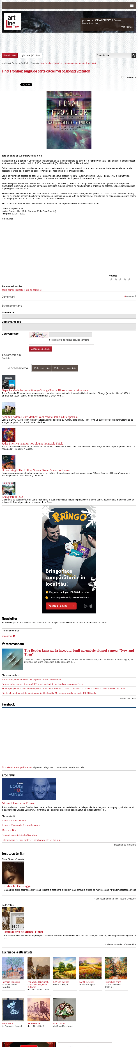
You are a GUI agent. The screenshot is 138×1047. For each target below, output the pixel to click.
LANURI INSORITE (62, 982)
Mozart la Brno (9, 830)
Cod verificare (10, 333)
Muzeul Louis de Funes (18, 803)
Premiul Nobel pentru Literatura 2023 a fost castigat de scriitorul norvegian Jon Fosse (42, 684)
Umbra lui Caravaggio (17, 886)
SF (41, 290)
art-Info (25, 63)
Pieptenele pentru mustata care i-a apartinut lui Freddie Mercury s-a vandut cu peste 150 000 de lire (49, 693)
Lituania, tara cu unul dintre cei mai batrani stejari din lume (32, 840)
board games (8, 290)
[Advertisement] (69, 42)
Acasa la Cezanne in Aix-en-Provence (21, 825)
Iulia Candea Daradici (9, 985)
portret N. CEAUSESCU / (98, 20)
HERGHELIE (33, 1023)
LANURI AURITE (87, 982)
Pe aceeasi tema (17, 368)
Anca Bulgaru (62, 984)
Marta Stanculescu (91, 23)
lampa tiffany (59, 1023)
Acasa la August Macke (14, 820)
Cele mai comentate (65, 368)
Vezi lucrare (127, 27)
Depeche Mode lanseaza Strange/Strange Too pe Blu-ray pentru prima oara (45, 390)
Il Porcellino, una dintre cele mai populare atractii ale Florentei (31, 679)
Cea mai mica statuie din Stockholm (20, 835)
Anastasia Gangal (13, 1026)
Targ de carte (31, 290)
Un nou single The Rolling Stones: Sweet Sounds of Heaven (36, 470)
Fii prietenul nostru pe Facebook (17, 767)
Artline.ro (16, 63)
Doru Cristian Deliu (40, 989)
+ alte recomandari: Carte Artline (120, 944)
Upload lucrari (9, 55)
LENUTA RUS (37, 1026)
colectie (20, 290)
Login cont (24, 55)
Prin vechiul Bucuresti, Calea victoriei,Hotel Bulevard (38, 984)
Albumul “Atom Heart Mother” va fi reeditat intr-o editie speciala (39, 416)
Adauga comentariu (40, 349)
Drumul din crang (113, 982)
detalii (118, 20)
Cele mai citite (42, 368)
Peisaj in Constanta (11, 982)
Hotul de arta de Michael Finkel (23, 931)
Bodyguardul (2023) (13, 496)
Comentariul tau (11, 321)
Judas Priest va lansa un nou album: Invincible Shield (32, 443)
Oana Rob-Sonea (64, 1026)
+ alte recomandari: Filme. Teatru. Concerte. (115, 899)
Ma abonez (8, 636)
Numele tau (8, 312)
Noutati (34, 63)
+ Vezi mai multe (128, 698)
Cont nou (36, 55)
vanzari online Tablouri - (113, 985)
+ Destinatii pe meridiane (124, 845)
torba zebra (7, 1023)
